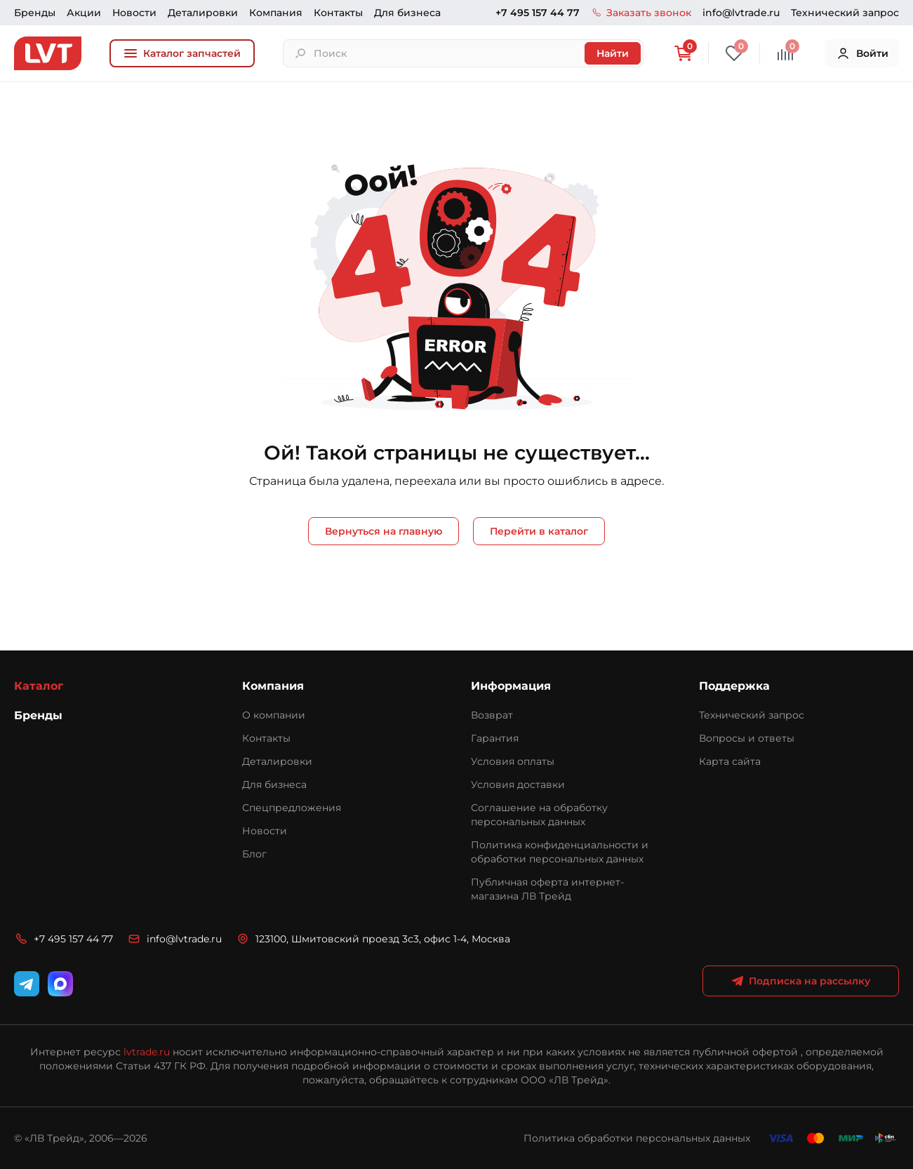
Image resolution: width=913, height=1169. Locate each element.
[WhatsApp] (60, 983)
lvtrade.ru (147, 1052)
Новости (134, 12)
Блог (254, 854)
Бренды (34, 12)
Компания (275, 12)
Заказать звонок (641, 12)
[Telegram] (26, 983)
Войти (862, 53)
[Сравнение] (785, 53)
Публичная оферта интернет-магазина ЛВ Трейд (547, 889)
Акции (84, 12)
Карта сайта (730, 761)
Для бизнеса (407, 12)
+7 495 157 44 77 (537, 12)
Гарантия (495, 738)
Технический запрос (845, 12)
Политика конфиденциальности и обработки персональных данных (559, 852)
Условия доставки (518, 784)
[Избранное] (734, 53)
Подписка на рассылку (801, 981)
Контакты (338, 12)
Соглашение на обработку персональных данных (539, 814)
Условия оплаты (512, 761)
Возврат (492, 715)
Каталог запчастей (182, 53)
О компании (273, 715)
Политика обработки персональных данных (637, 1138)
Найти (613, 53)
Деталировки (203, 12)
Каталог (38, 686)
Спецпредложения (291, 807)
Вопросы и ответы (746, 738)
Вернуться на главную (383, 531)
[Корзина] (683, 53)
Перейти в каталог (539, 531)
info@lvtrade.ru (741, 12)
